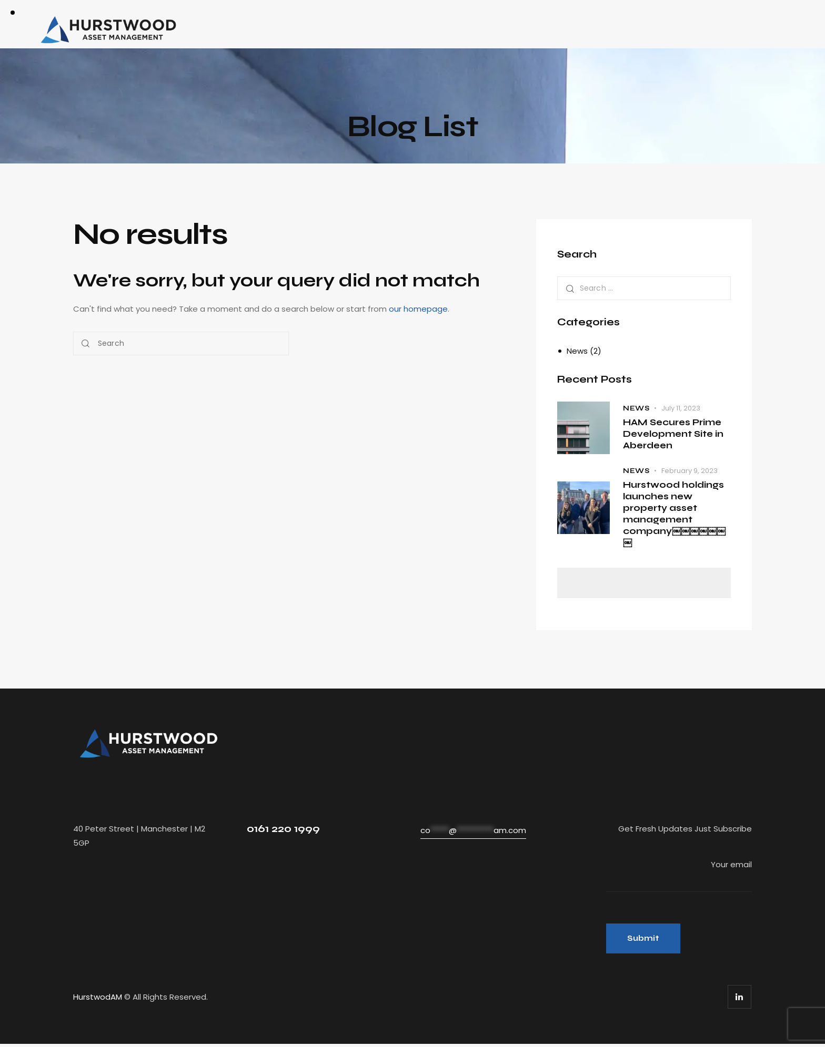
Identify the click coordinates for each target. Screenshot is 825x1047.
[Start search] (85, 343)
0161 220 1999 (283, 830)
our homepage (418, 308)
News (577, 350)
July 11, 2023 (680, 408)
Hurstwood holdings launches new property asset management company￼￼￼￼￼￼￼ (674, 514)
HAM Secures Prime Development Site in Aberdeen (673, 433)
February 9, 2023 (689, 471)
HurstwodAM (97, 999)
